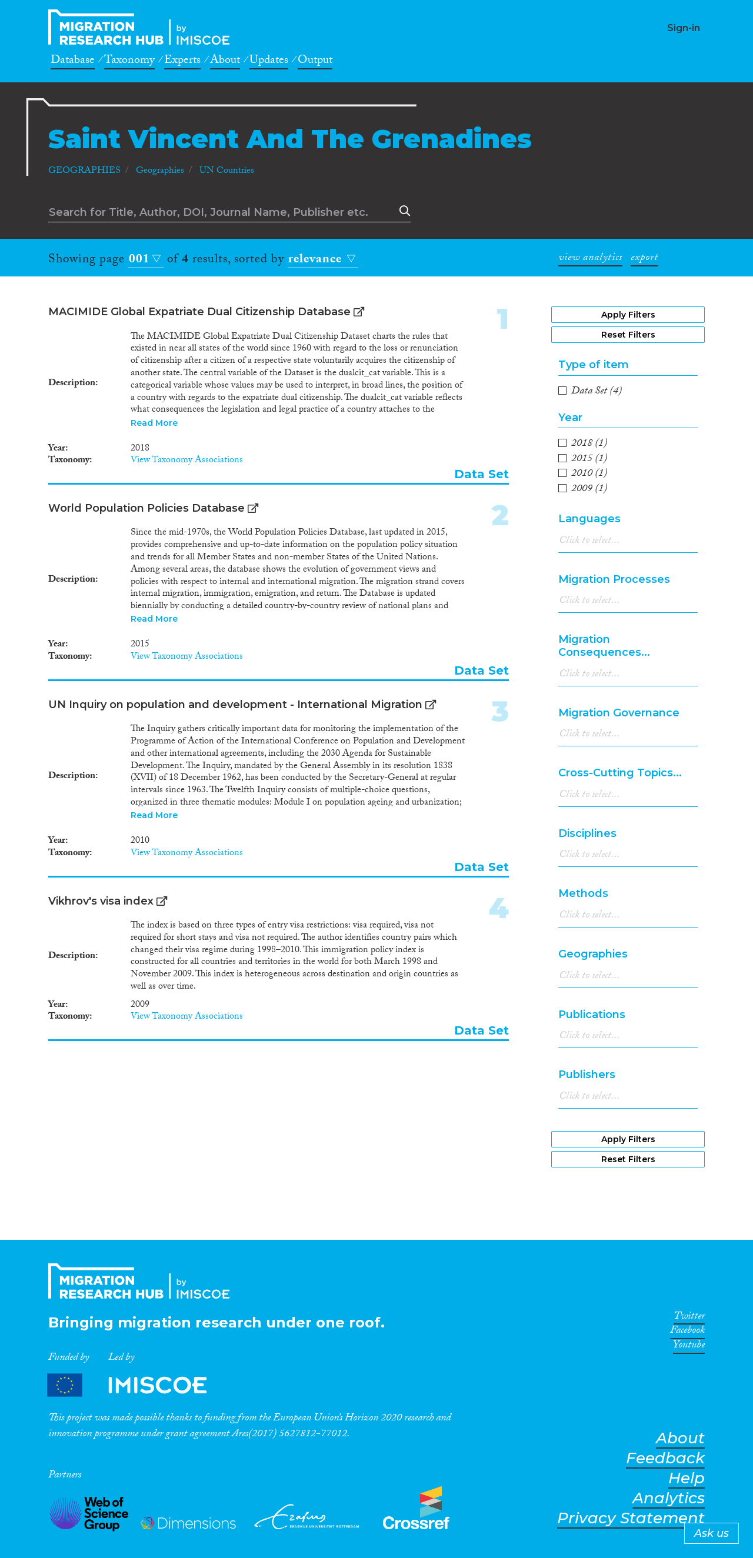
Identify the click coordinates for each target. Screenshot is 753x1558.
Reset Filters (628, 334)
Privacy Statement (631, 1518)
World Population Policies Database (146, 508)
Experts (182, 61)
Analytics (668, 1498)
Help (686, 1478)
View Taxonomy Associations (187, 461)
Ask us (711, 1533)
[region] (628, 468)
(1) (589, 445)
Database (73, 61)
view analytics (590, 259)
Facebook (687, 1332)
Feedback (665, 1458)
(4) (596, 392)
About (225, 61)
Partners (137, 1385)
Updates (268, 61)
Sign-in (683, 28)
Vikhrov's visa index (101, 901)
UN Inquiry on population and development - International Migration (235, 704)
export (644, 259)
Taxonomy (129, 61)
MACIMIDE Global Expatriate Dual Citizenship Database (199, 311)
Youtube (689, 1347)
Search (402, 211)
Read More (154, 423)
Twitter (689, 1318)
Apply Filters (628, 314)
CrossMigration (142, 27)
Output (315, 61)
